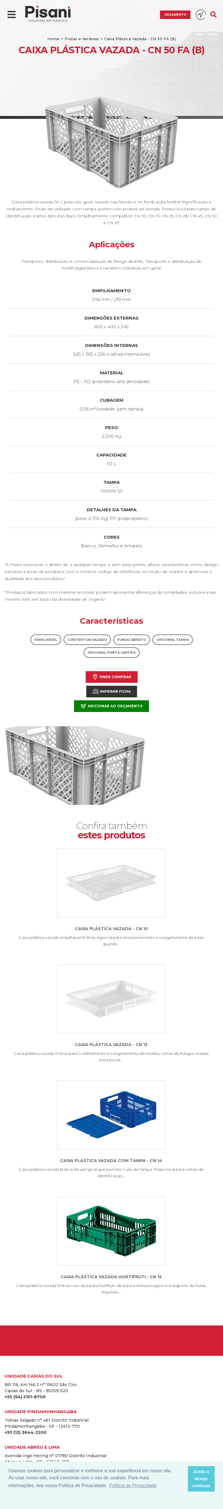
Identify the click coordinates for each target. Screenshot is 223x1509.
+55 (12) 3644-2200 (25, 1432)
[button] (182, 1479)
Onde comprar (111, 677)
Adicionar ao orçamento (111, 706)
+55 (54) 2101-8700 (25, 1396)
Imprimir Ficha (112, 691)
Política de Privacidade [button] (133, 1485)
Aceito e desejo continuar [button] (201, 1478)
